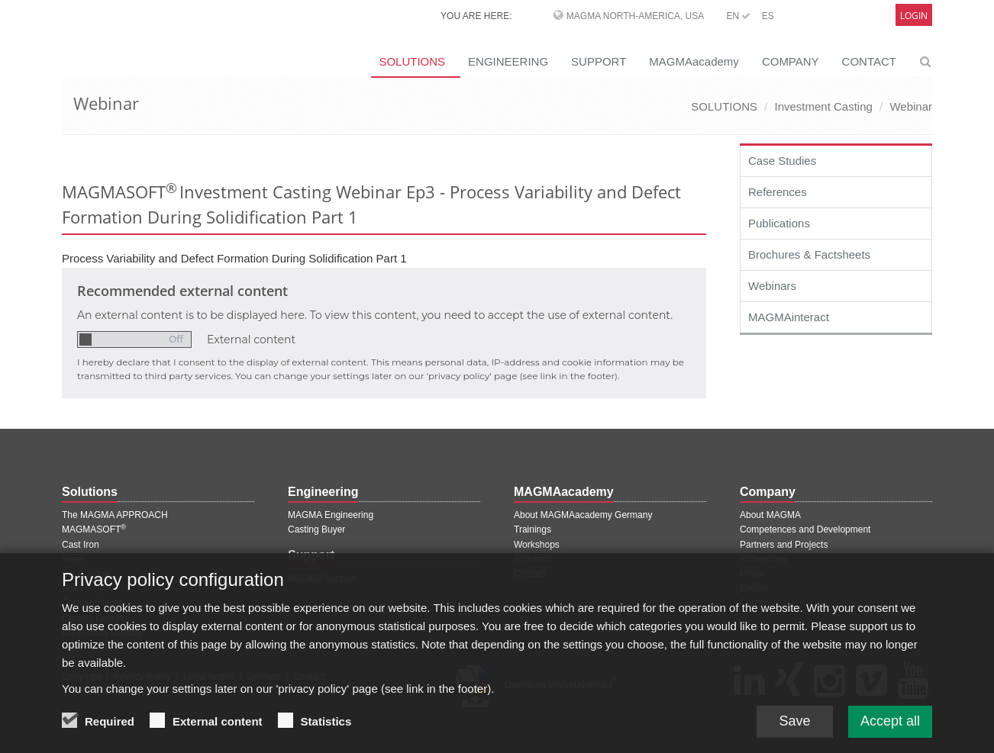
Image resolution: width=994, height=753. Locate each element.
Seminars (533, 559)
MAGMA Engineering (330, 515)
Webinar (910, 106)
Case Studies (782, 160)
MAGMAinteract (788, 317)
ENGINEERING (508, 61)
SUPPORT (598, 61)
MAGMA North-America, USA (635, 16)
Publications (779, 223)
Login (914, 15)
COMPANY (790, 61)
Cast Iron (80, 544)
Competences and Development (805, 529)
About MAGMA (770, 515)
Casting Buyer (316, 529)
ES (768, 16)
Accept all (890, 729)
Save (794, 729)
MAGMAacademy (694, 61)
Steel (72, 559)
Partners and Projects (784, 544)
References (777, 191)
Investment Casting (823, 106)
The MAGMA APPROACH (115, 515)
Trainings (532, 529)
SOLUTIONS (412, 61)
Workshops (537, 544)
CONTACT (869, 61)
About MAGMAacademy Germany (583, 515)
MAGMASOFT (94, 529)
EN (738, 16)
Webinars (772, 285)
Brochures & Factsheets (809, 254)
